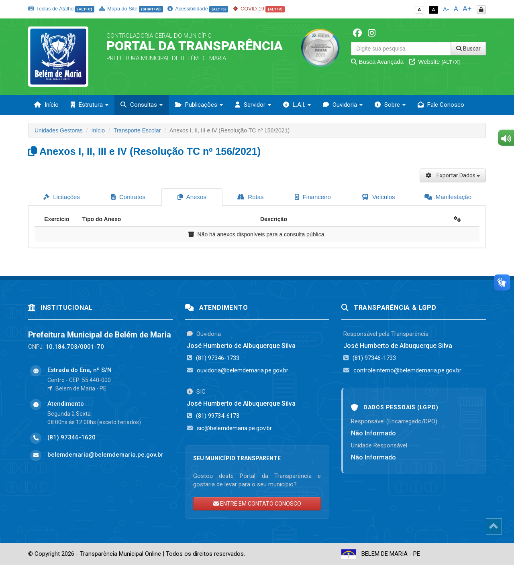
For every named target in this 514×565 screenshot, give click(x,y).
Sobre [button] (390, 104)
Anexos (191, 196)
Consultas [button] (141, 104)
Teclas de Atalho (61, 9)
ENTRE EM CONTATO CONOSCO (257, 503)
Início (46, 104)
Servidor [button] (253, 104)
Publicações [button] (199, 104)
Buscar (468, 48)
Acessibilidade (197, 9)
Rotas (250, 196)
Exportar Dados (453, 175)
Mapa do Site (131, 9)
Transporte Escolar (137, 130)
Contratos (128, 196)
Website (434, 61)
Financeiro (313, 196)
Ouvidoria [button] (343, 104)
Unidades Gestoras (59, 130)
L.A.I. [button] (297, 104)
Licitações (61, 196)
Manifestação (447, 196)
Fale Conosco (441, 104)
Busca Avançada (377, 61)
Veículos (378, 196)
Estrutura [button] (89, 104)
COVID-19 (259, 9)
